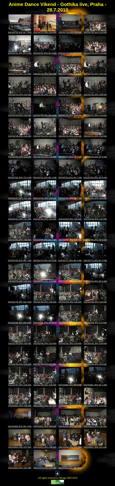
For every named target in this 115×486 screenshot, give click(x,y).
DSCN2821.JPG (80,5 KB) (70, 468)
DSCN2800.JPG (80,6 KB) (70, 385)
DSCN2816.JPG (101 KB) (70, 447)
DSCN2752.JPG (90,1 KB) (45, 177)
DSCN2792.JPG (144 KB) (95, 343)
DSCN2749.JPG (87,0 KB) (95, 157)
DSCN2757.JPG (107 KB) (19, 198)
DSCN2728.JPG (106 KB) (95, 74)
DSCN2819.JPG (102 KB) (44, 468)
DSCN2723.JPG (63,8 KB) (70, 53)
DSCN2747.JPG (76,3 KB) (70, 157)
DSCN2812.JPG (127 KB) (70, 426)
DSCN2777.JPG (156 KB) (70, 281)
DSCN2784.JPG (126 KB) (95, 302)
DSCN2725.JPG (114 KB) (19, 74)
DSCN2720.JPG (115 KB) (95, 32)
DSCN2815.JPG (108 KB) (44, 447)
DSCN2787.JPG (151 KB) (70, 323)
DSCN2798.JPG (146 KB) (44, 385)
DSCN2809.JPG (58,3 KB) (19, 426)
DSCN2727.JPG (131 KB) (70, 74)
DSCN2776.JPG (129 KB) (44, 281)
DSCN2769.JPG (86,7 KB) (19, 260)
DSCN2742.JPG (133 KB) (19, 157)
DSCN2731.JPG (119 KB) (70, 95)
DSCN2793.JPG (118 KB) (19, 364)
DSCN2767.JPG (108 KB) (70, 240)
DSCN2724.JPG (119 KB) (95, 53)
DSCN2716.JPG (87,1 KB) (19, 32)
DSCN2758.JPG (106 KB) (44, 198)
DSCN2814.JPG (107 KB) (19, 447)
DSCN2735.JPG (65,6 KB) (45, 115)
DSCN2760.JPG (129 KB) (95, 198)
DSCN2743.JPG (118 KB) (44, 157)
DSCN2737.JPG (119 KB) (95, 115)
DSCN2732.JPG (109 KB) (95, 95)
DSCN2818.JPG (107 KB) (19, 468)
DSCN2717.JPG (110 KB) (44, 32)
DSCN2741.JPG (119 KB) (95, 136)
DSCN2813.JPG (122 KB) (95, 426)
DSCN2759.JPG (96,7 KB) (70, 198)
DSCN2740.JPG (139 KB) (70, 136)
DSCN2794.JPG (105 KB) (44, 364)
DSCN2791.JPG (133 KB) (70, 343)
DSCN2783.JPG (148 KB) (70, 302)
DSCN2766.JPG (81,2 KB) (45, 240)
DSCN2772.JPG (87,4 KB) (95, 260)
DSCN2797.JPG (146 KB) (19, 385)
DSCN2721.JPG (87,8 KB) (19, 53)
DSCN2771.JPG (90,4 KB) (70, 260)
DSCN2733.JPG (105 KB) (19, 115)
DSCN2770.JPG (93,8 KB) (45, 260)
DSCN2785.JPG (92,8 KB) (19, 323)
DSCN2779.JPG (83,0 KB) (19, 302)
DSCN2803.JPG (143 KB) (44, 406)
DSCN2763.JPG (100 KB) (70, 219)
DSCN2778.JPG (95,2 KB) (95, 281)
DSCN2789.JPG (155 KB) (19, 343)
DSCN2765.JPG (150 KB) (19, 240)
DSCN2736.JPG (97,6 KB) (70, 115)
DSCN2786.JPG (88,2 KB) (45, 323)
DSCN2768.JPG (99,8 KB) (95, 240)
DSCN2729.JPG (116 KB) (19, 95)
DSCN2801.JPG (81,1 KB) (95, 385)
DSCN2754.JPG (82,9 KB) (95, 177)
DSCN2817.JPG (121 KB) (95, 447)
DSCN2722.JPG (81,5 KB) (45, 53)
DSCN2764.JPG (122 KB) (95, 219)
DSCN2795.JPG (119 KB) (70, 364)
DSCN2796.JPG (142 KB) (95, 364)
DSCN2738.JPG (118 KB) (19, 136)
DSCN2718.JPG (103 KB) (70, 32)
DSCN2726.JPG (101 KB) (44, 74)
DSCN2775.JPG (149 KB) (19, 281)
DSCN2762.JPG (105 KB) (44, 219)
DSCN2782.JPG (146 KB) (44, 302)
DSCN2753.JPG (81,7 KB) (70, 177)
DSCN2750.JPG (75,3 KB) (19, 177)
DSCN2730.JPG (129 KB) (44, 95)
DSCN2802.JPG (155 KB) (19, 406)
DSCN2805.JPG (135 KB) (95, 406)
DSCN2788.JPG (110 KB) (95, 323)
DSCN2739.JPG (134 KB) (44, 136)
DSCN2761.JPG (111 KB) (19, 219)
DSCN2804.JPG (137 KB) (70, 406)
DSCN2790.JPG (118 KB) (44, 343)
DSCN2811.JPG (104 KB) (44, 426)
